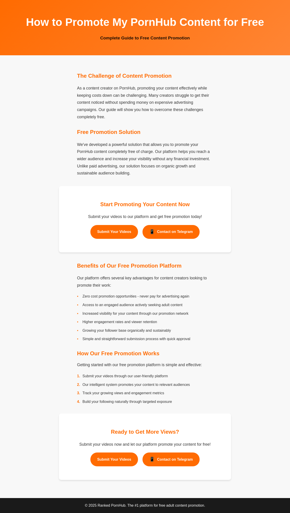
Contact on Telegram (171, 231)
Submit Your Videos (114, 232)
